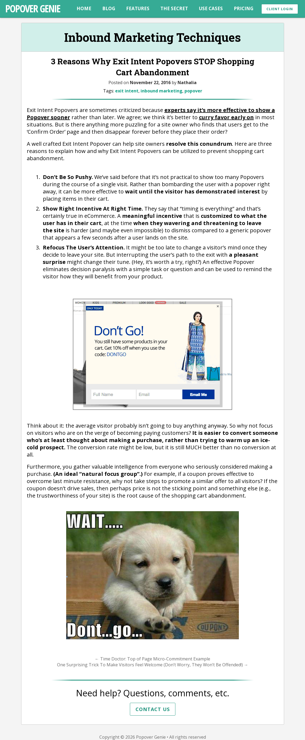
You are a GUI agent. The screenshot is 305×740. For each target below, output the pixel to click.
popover (193, 91)
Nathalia (187, 82)
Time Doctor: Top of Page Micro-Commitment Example (152, 659)
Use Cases (211, 8)
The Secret (174, 8)
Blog (108, 8)
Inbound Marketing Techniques (152, 37)
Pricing (243, 8)
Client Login (279, 9)
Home (84, 8)
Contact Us (152, 709)
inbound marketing (161, 91)
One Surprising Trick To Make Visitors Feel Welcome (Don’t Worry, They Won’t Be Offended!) (152, 665)
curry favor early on (226, 117)
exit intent (126, 91)
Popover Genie (32, 8)
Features (137, 8)
